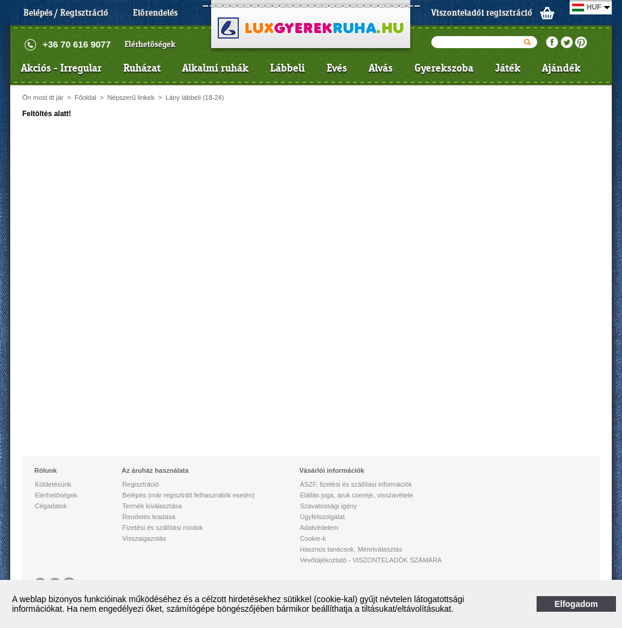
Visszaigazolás (144, 538)
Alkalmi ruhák (215, 68)
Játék (507, 68)
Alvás (381, 68)
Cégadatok (51, 505)
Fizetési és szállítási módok (162, 527)
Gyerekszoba (443, 68)
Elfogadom (576, 604)
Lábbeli (287, 68)
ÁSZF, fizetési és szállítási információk (355, 484)
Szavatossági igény (328, 505)
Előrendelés (155, 12)
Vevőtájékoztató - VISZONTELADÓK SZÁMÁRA (371, 560)
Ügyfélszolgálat (322, 516)
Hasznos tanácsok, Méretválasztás (351, 549)
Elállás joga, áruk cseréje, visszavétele (356, 495)
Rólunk (45, 470)
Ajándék (561, 68)
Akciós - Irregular (61, 68)
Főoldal (85, 97)
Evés (337, 68)
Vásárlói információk (331, 470)
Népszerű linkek (130, 97)
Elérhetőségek (150, 44)
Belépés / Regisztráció (65, 12)
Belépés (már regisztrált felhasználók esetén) (188, 495)
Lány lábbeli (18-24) (194, 97)
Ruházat (142, 68)
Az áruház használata (155, 470)
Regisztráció (140, 484)
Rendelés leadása (148, 516)
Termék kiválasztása (152, 505)
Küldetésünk (53, 484)
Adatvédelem (319, 527)
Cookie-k (312, 538)
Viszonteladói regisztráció (481, 12)
